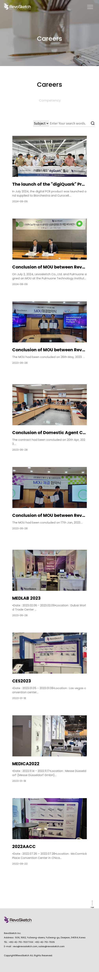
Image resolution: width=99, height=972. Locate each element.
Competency (49, 100)
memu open (90, 7)
